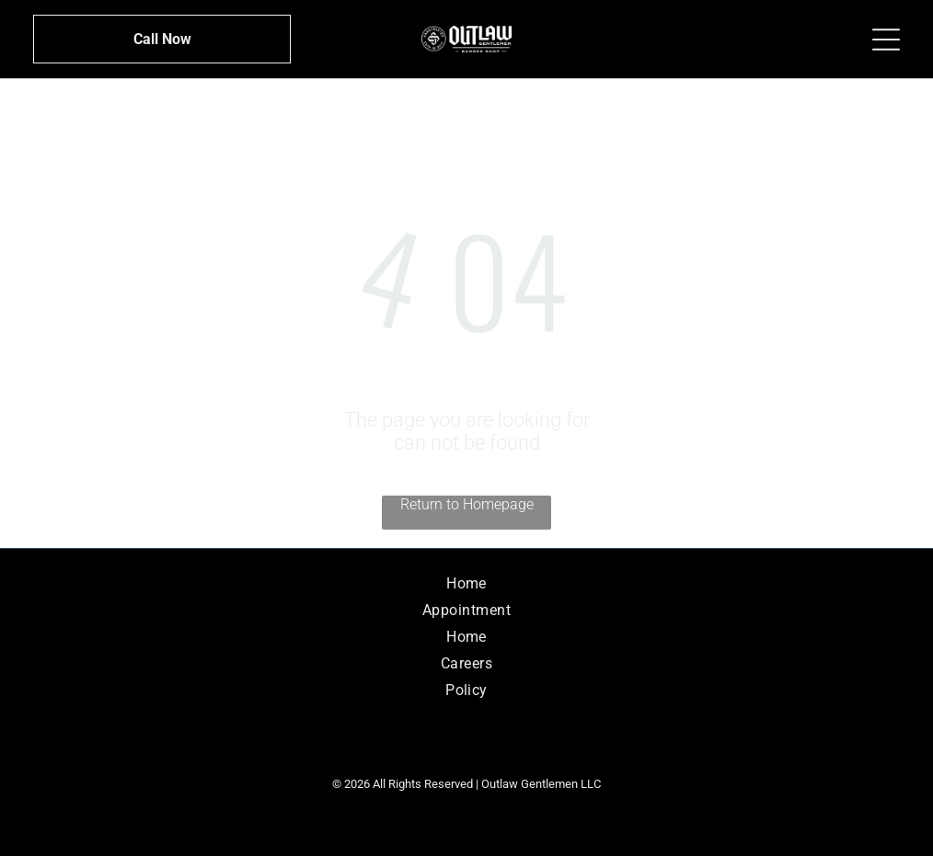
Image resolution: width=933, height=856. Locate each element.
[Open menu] (886, 39)
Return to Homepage (467, 504)
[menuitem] (467, 583)
